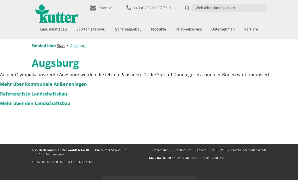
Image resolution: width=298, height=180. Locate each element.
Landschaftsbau (53, 29)
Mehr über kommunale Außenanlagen (43, 84)
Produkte (158, 29)
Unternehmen (223, 29)
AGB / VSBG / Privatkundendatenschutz (239, 150)
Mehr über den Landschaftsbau (35, 103)
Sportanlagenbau (90, 29)
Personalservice (189, 29)
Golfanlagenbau (128, 29)
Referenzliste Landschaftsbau (33, 94)
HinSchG (202, 150)
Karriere (251, 29)
